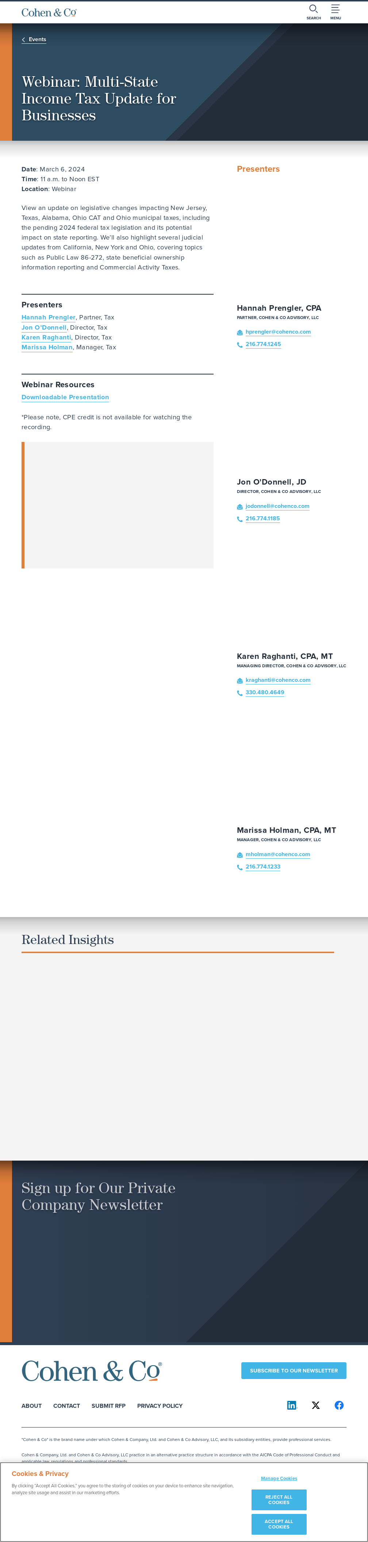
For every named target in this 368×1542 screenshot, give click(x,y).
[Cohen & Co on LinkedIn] (292, 1405)
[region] (184, 1502)
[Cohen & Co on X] (315, 1405)
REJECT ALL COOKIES (278, 1500)
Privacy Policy (160, 1405)
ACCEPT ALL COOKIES (279, 1524)
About (32, 1405)
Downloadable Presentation (65, 397)
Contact (66, 1405)
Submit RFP (109, 1405)
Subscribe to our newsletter (294, 1371)
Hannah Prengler (49, 317)
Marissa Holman (47, 347)
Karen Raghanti (46, 337)
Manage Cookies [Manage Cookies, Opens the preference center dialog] (279, 1478)
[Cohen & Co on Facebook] (339, 1405)
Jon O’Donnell (44, 327)
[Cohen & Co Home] (49, 12)
